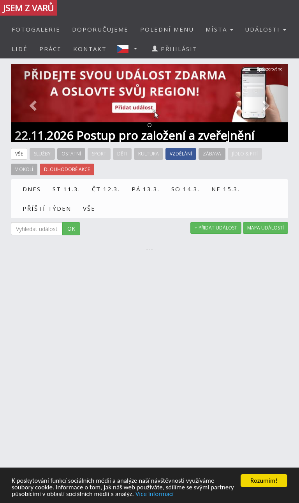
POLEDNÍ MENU (167, 29)
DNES (32, 189)
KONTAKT (90, 49)
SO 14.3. (185, 189)
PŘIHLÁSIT (174, 49)
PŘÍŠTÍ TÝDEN (47, 208)
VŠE (89, 208)
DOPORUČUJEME (100, 29)
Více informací (154, 495)
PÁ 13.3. (146, 189)
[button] (129, 48)
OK (71, 228)
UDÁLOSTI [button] (265, 29)
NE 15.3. (225, 189)
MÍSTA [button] (219, 29)
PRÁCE (50, 49)
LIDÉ (20, 49)
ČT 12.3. (106, 189)
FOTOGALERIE (36, 29)
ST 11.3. (66, 189)
